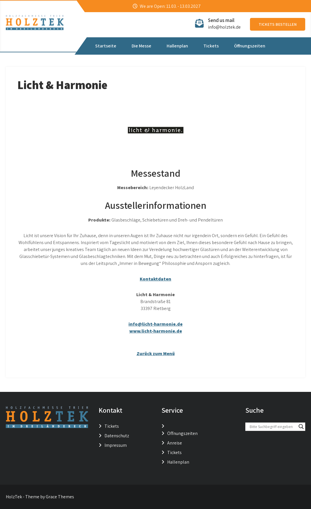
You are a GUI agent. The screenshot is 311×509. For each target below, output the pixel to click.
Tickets (211, 46)
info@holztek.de (224, 27)
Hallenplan (177, 46)
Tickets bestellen (278, 24)
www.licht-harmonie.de (155, 331)
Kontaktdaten (155, 279)
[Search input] (273, 427)
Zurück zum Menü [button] (156, 354)
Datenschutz (116, 436)
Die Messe (141, 46)
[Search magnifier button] (301, 427)
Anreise (174, 443)
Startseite (105, 46)
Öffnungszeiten (249, 46)
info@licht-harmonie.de (155, 324)
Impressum (115, 445)
